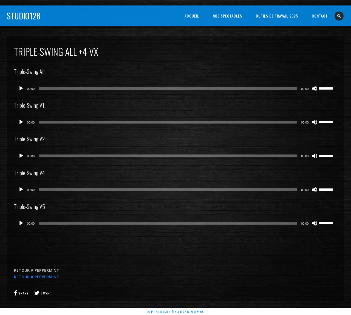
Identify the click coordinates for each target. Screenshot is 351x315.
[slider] (168, 88)
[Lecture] (21, 88)
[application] (175, 88)
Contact (320, 16)
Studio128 (24, 16)
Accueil (192, 16)
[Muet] (314, 88)
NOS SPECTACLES (227, 16)
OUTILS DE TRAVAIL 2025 (277, 16)
